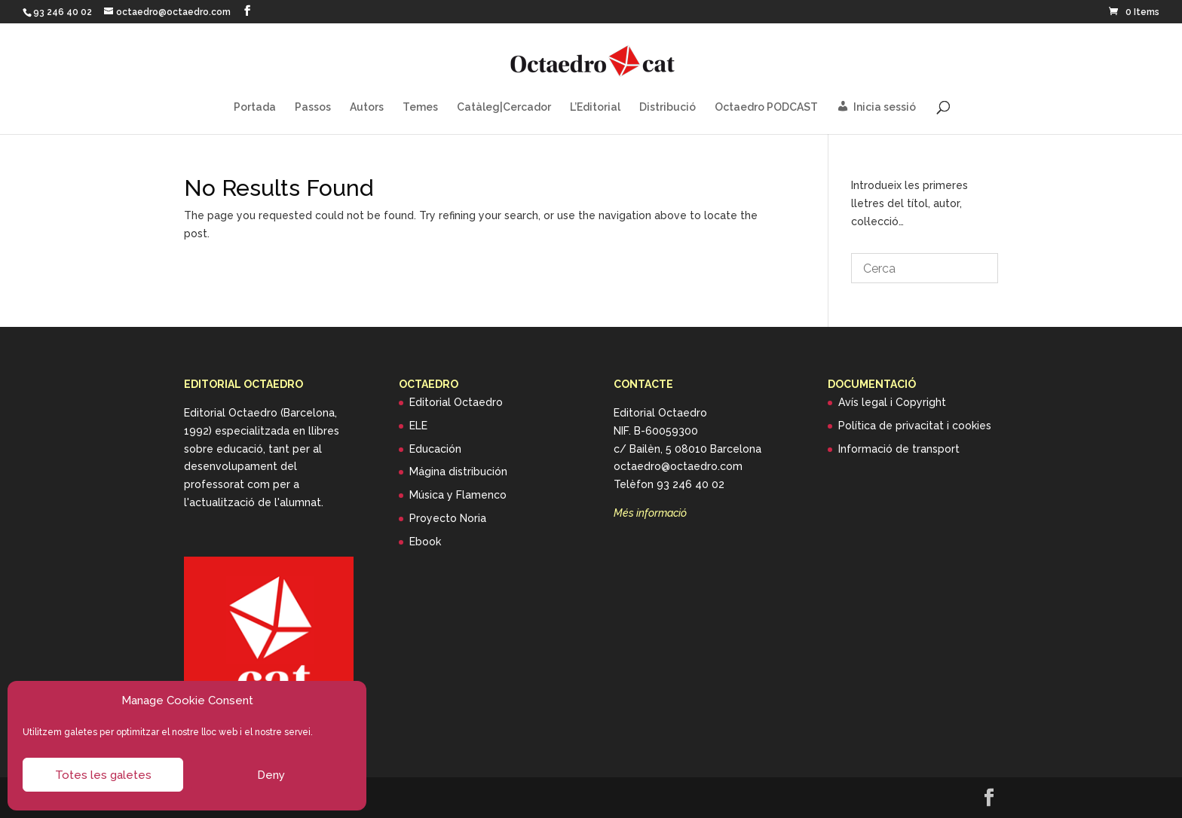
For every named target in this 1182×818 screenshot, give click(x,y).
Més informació (650, 513)
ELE (418, 426)
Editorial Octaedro (456, 402)
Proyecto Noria (447, 518)
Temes (420, 107)
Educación (435, 449)
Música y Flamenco (458, 495)
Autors (367, 107)
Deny (271, 775)
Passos (313, 107)
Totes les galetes (103, 775)
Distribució (667, 107)
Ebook (425, 542)
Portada (255, 107)
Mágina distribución (458, 471)
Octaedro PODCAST (766, 107)
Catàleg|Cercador (504, 107)
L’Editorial (595, 107)
